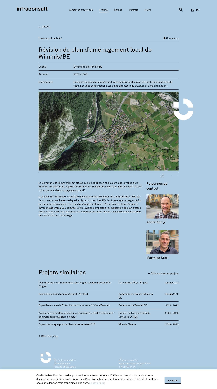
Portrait (133, 9)
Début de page (49, 336)
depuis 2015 (172, 293)
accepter (172, 380)
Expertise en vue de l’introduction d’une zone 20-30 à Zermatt (74, 305)
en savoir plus (97, 382)
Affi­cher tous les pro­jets (165, 273)
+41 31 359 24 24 (127, 367)
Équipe (118, 9)
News (148, 9)
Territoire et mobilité (65, 360)
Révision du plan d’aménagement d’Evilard (63, 293)
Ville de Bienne (127, 324)
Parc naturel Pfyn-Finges (133, 282)
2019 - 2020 (172, 324)
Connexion (171, 38)
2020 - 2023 (172, 313)
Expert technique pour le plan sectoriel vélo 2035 (67, 324)
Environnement (62, 363)
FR (192, 10)
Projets (103, 9)
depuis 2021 (172, 282)
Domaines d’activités (80, 9)
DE (197, 10)
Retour (45, 26)
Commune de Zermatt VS (133, 305)
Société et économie (65, 367)
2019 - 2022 (172, 305)
